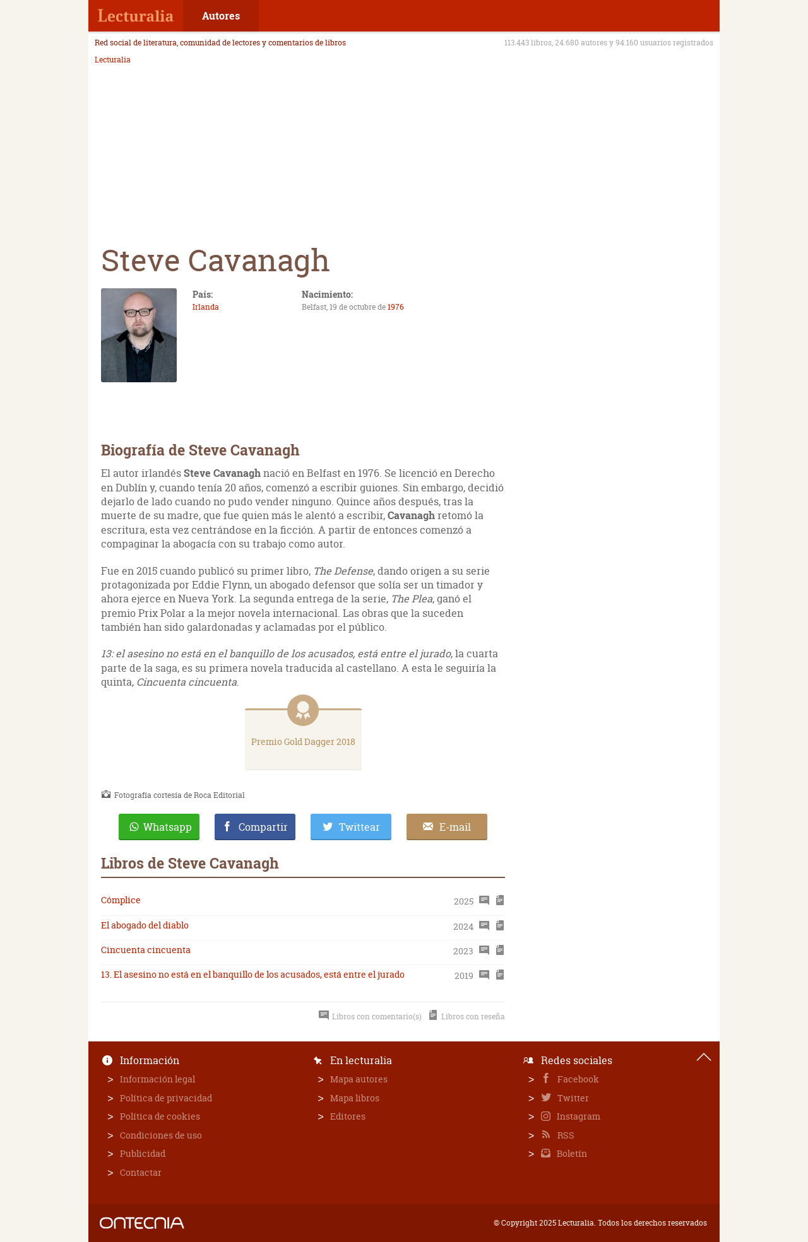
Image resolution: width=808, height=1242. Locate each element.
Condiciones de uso (161, 1135)
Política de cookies (160, 1116)
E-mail (455, 827)
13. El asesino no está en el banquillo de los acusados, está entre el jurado (253, 974)
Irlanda (206, 307)
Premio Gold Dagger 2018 (303, 741)
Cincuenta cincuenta (146, 950)
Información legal (157, 1079)
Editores (347, 1116)
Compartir (263, 827)
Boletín (571, 1153)
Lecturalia (113, 60)
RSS (565, 1135)
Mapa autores (359, 1079)
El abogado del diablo (145, 925)
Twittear (359, 827)
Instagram (577, 1116)
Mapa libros (354, 1098)
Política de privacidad (166, 1098)
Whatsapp (167, 827)
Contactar (141, 1172)
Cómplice (121, 900)
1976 (396, 307)
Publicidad (142, 1153)
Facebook (577, 1079)
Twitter (572, 1098)
